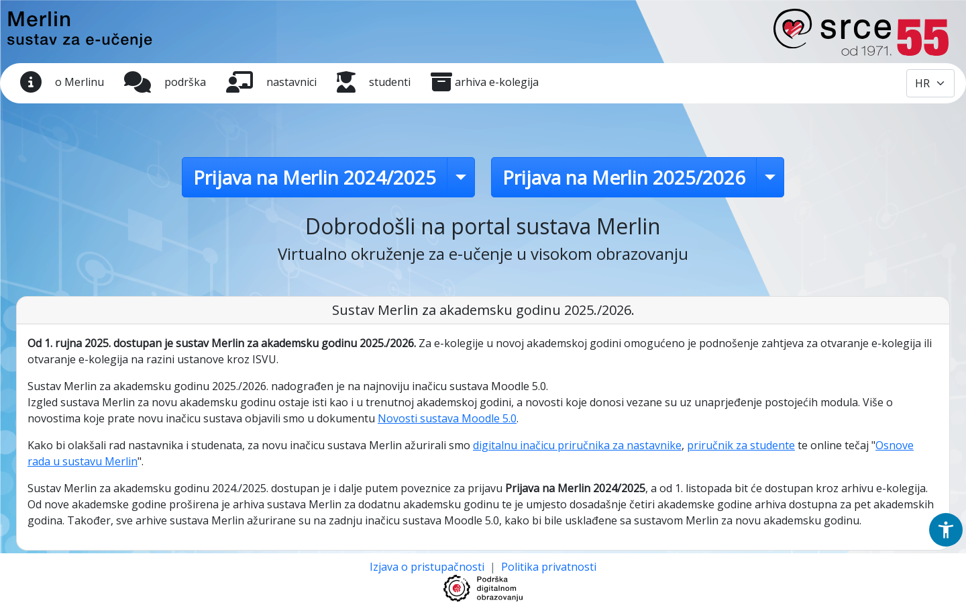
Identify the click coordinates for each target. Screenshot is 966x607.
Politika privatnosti (548, 566)
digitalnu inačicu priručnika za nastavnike (577, 445)
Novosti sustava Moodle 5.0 (447, 418)
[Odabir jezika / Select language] (930, 83)
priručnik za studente (741, 445)
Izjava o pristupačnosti (428, 566)
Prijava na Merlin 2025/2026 (623, 177)
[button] (946, 530)
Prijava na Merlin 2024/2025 (314, 177)
